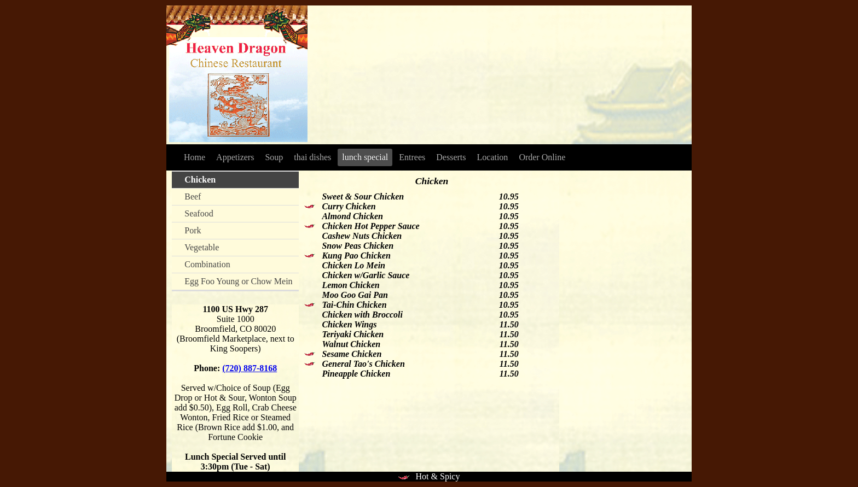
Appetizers (235, 157)
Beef (192, 196)
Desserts (451, 157)
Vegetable (201, 247)
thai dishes (312, 157)
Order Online (542, 157)
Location (492, 157)
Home (194, 157)
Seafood (198, 213)
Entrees (412, 157)
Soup (274, 157)
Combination (207, 264)
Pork (192, 230)
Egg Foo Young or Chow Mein (238, 281)
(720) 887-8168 (249, 368)
